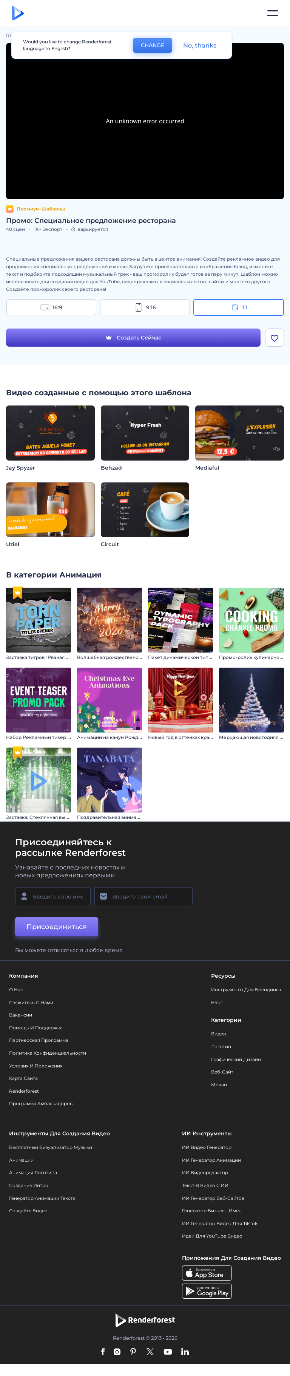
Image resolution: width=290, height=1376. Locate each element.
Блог (217, 1002)
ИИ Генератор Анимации (211, 1160)
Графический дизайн (236, 1059)
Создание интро (28, 1185)
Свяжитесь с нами (31, 1002)
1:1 (238, 307)
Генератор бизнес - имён (212, 1210)
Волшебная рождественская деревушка (125, 657)
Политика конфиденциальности (47, 1053)
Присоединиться (56, 927)
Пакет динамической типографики (190, 657)
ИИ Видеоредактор (205, 1172)
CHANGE (152, 45)
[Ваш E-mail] (143, 896)
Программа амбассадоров (40, 1103)
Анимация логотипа (33, 1172)
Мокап (219, 1084)
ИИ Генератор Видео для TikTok (220, 1223)
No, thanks (199, 45)
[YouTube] (168, 1352)
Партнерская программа (38, 1040)
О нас (16, 989)
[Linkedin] (185, 1352)
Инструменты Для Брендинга (246, 989)
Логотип (221, 1046)
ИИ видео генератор (206, 1147)
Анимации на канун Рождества (114, 737)
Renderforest (24, 1091)
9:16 (145, 307)
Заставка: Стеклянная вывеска (42, 817)
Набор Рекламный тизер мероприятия (53, 737)
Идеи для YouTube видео (212, 1236)
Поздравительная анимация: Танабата (123, 817)
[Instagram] (117, 1352)
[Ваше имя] (53, 896)
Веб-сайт (222, 1072)
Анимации (21, 1160)
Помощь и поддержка (36, 1027)
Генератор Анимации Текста (42, 1198)
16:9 (51, 307)
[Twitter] (150, 1352)
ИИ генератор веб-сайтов (213, 1198)
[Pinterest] (133, 1352)
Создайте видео (28, 1210)
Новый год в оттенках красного (185, 737)
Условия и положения (36, 1066)
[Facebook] (103, 1352)
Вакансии (20, 1015)
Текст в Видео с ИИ (205, 1185)
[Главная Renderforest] (18, 13)
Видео (218, 1034)
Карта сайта (23, 1078)
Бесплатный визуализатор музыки (50, 1147)
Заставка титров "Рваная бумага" (45, 657)
